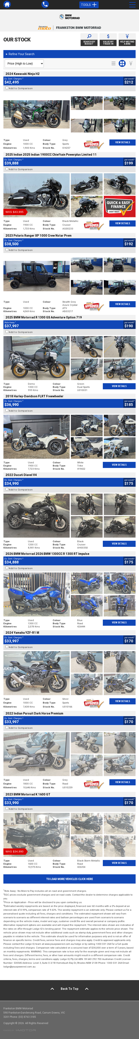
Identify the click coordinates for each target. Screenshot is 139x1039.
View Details (122, 142)
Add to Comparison (21, 88)
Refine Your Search (20, 54)
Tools (89, 5)
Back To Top (69, 989)
